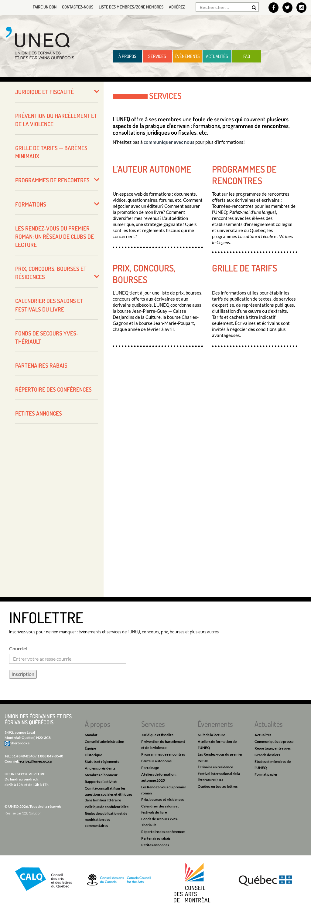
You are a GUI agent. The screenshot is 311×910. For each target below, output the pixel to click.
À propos (127, 56)
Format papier (266, 774)
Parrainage (150, 767)
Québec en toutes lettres (218, 786)
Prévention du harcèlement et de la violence (56, 120)
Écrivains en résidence (215, 767)
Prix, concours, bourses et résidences (51, 273)
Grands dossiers (267, 755)
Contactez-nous (77, 6)
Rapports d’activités (101, 781)
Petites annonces (38, 413)
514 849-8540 (23, 756)
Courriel (18, 648)
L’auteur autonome (152, 169)
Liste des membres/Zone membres (131, 6)
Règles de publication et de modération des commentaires (106, 819)
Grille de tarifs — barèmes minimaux (51, 152)
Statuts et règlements (102, 761)
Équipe (90, 748)
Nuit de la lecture (211, 735)
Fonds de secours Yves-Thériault (47, 337)
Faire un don (44, 6)
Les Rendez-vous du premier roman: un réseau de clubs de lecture (54, 236)
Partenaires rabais (41, 365)
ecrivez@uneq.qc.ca (35, 761)
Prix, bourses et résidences (162, 799)
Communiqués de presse (274, 741)
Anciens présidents (100, 768)
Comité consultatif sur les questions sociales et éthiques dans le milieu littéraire (108, 794)
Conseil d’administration (104, 741)
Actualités (217, 56)
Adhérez (177, 6)
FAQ (246, 56)
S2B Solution (31, 813)
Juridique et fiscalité (44, 92)
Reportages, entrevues (273, 748)
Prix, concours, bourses (144, 273)
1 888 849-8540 (50, 756)
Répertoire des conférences (53, 389)
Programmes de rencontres (244, 174)
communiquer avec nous (169, 142)
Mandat (91, 735)
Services (157, 56)
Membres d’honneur (101, 775)
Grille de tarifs (244, 268)
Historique (93, 755)
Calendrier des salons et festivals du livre (49, 305)
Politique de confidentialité (106, 806)
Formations (30, 204)
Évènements (187, 56)
